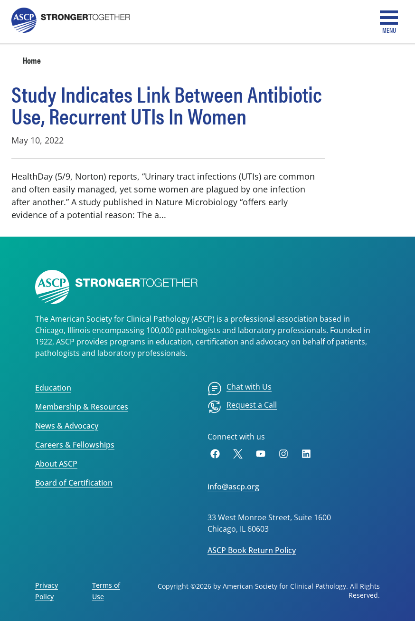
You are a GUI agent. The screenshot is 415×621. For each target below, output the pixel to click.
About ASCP (56, 464)
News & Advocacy (66, 425)
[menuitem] (240, 389)
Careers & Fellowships (74, 444)
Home (32, 60)
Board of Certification (74, 483)
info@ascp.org (233, 486)
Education (53, 387)
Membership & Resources (81, 406)
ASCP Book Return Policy (252, 550)
